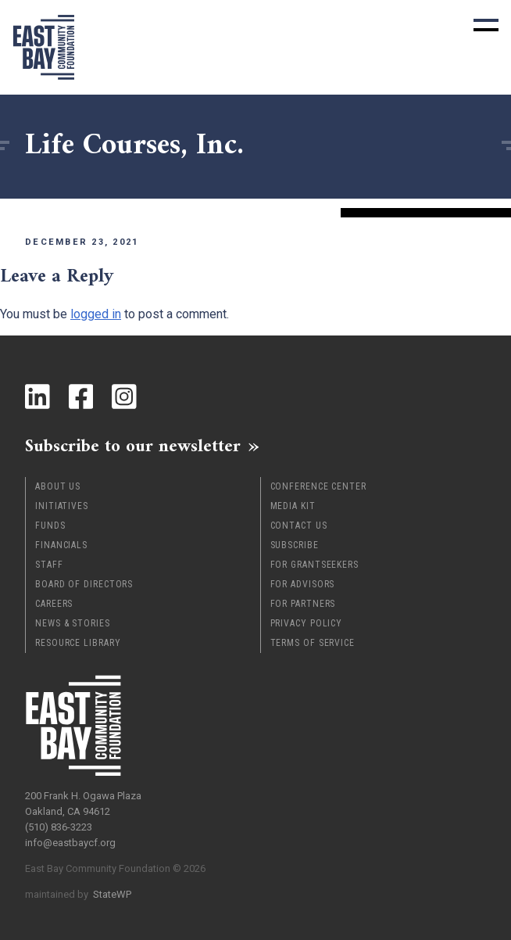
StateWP (112, 894)
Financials (61, 545)
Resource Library (77, 642)
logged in (95, 314)
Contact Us (298, 525)
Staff (49, 564)
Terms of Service (312, 642)
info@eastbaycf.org (70, 843)
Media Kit (293, 505)
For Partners (303, 603)
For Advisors (302, 584)
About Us (57, 486)
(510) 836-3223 (58, 827)
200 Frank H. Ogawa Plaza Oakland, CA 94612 (83, 803)
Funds (50, 525)
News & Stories (72, 623)
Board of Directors (84, 584)
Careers (54, 603)
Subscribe (294, 545)
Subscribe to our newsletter (133, 445)
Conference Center (318, 486)
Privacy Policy (306, 623)
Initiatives (61, 505)
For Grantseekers (314, 564)
